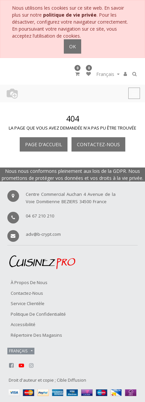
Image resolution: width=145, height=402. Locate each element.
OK (72, 46)
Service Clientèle (27, 303)
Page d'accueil (43, 144)
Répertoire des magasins (36, 335)
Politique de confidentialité (38, 314)
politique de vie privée (70, 15)
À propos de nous (29, 282)
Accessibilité (23, 324)
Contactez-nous (98, 144)
